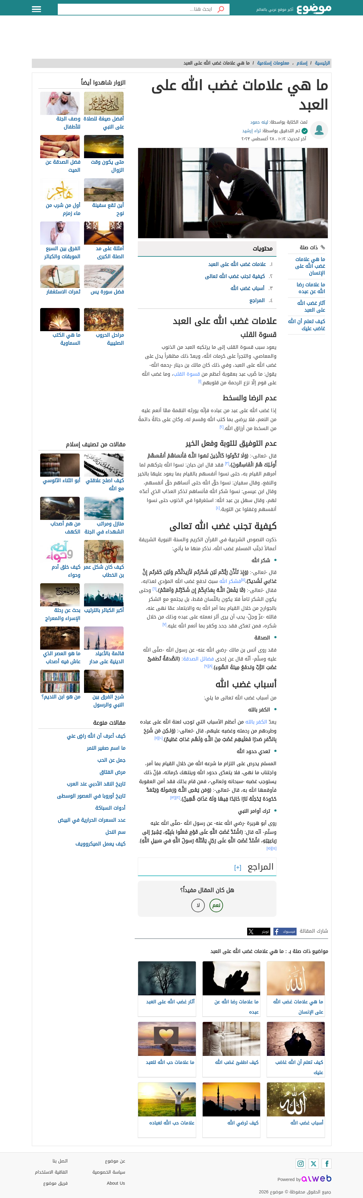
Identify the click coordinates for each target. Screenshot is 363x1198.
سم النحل (115, 832)
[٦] (155, 588)
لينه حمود (259, 122)
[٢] (222, 427)
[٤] (218, 507)
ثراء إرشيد (251, 131)
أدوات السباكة (110, 808)
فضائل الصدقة (198, 659)
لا (198, 905)
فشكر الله (230, 581)
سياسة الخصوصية (108, 1172)
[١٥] (269, 848)
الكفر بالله (256, 722)
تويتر (265, 931)
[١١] (156, 738)
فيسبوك (289, 931)
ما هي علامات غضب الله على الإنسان (310, 266)
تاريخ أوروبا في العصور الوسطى (91, 796)
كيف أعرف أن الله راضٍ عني (96, 736)
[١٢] (177, 797)
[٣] (227, 463)
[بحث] (221, 9)
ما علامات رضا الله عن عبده (311, 288)
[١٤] (274, 848)
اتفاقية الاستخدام (51, 1172)
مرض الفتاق (112, 772)
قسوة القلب (186, 374)
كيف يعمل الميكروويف (100, 844)
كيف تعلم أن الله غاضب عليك (306, 325)
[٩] (206, 666)
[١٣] (172, 797)
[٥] (243, 579)
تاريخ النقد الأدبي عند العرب (96, 784)
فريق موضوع (55, 1183)
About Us (116, 1183)
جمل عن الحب (111, 760)
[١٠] (160, 738)
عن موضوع (115, 1161)
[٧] (165, 624)
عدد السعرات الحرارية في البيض (91, 820)
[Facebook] (326, 1164)
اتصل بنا (60, 1161)
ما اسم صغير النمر (106, 748)
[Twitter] (314, 1164)
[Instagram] (301, 1164)
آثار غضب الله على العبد (311, 306)
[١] (199, 381)
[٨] (211, 666)
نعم (216, 905)
